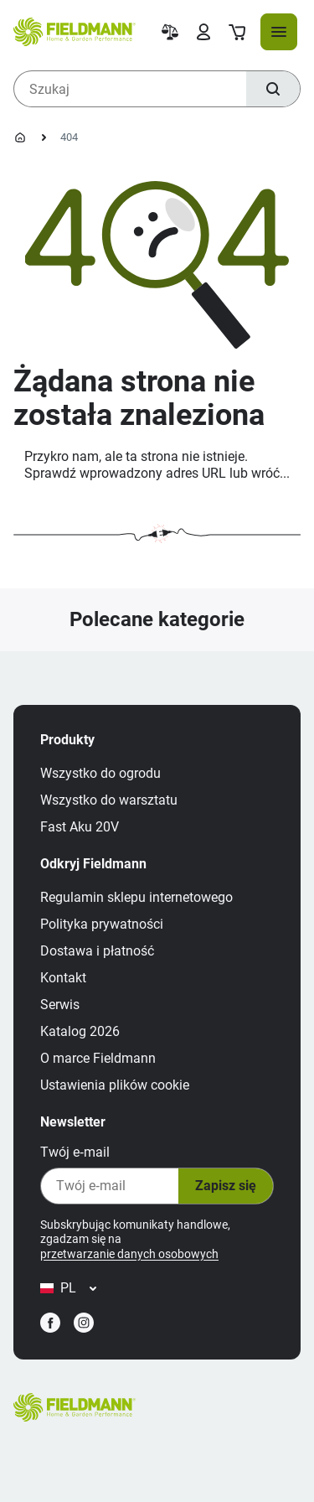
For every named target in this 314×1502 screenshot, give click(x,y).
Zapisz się (225, 1186)
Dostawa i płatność (97, 951)
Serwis (60, 1005)
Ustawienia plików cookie (114, 1085)
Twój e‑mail (75, 1152)
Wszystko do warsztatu (109, 800)
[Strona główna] (20, 137)
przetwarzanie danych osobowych (129, 1254)
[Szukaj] (273, 88)
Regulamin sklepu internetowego (136, 897)
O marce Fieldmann (98, 1058)
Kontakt (63, 978)
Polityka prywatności (101, 924)
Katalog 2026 (80, 1031)
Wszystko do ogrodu (100, 773)
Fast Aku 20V (79, 827)
